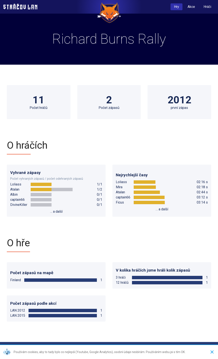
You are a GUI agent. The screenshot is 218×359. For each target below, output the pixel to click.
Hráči (207, 7)
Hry (176, 7)
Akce (191, 7)
